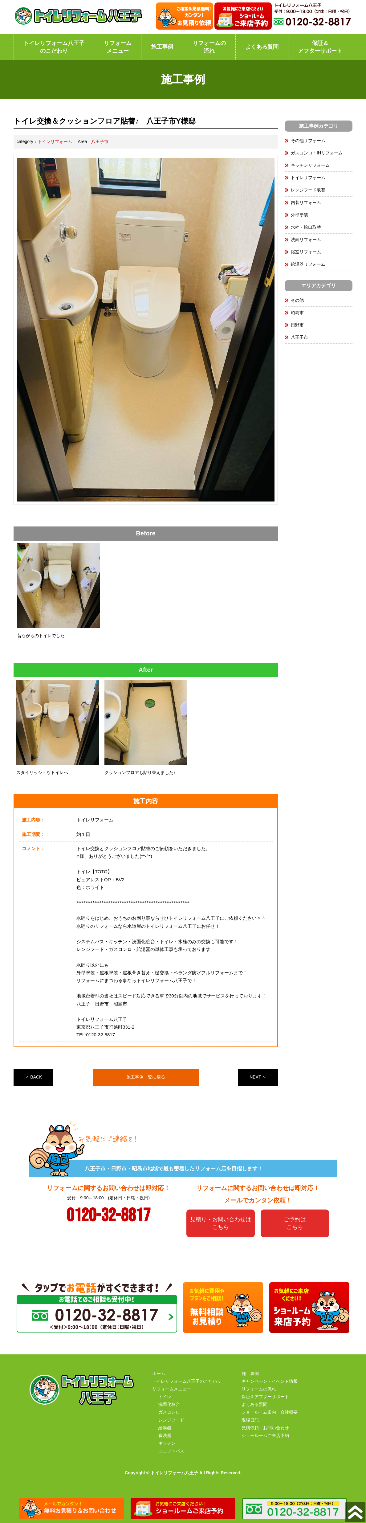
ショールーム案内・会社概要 (270, 1412)
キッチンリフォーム (310, 165)
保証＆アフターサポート (320, 47)
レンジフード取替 (308, 189)
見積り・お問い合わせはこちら (220, 1223)
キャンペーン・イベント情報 (270, 1381)
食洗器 (164, 1435)
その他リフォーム (308, 140)
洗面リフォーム (306, 239)
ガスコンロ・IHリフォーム (317, 152)
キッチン (167, 1443)
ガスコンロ (169, 1412)
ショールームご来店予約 (265, 1435)
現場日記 (250, 1420)
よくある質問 (262, 47)
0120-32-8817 (108, 1216)
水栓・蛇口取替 (306, 227)
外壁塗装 (299, 214)
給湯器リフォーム (308, 264)
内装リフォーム (306, 202)
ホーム (158, 1373)
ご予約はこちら (295, 1223)
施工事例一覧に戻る (145, 1077)
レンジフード (171, 1420)
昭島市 (297, 312)
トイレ (164, 1396)
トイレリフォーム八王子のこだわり (53, 47)
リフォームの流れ (209, 47)
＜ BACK (33, 1077)
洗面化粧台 (169, 1404)
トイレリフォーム (55, 141)
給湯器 (164, 1427)
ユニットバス (171, 1450)
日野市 (297, 324)
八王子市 (99, 141)
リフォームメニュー (118, 47)
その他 (297, 300)
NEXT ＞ (258, 1077)
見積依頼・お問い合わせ (265, 1427)
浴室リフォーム (306, 251)
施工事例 (162, 47)
